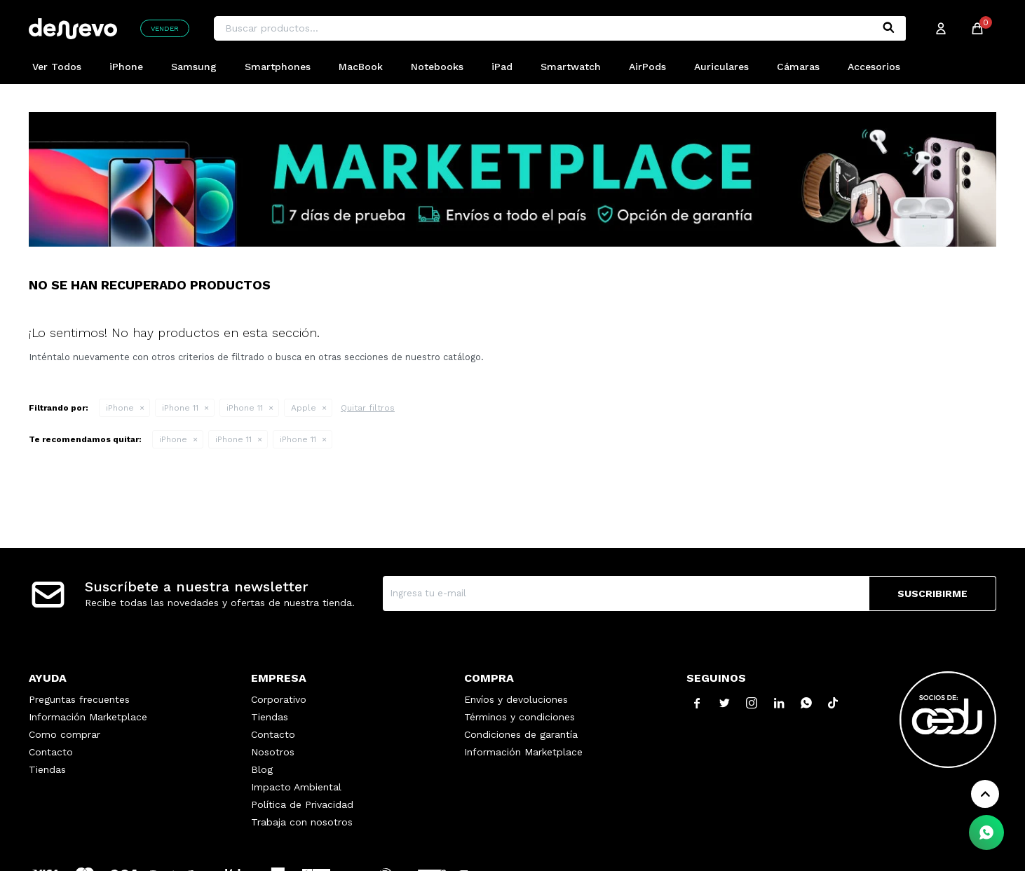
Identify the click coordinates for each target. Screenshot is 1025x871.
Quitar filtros (368, 408)
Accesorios (874, 66)
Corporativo (278, 699)
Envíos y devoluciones (516, 699)
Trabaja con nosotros (302, 822)
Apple (303, 408)
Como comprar (64, 734)
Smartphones (278, 66)
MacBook (361, 66)
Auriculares (721, 66)
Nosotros (272, 751)
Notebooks (437, 66)
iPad (501, 66)
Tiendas (47, 769)
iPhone (126, 66)
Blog (262, 769)
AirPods (647, 66)
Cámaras (798, 66)
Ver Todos (56, 66)
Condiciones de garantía (521, 734)
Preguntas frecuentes (79, 699)
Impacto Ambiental (296, 787)
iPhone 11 (180, 408)
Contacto (51, 751)
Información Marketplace (88, 716)
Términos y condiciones (519, 716)
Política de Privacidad (302, 804)
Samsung (194, 66)
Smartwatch (571, 66)
